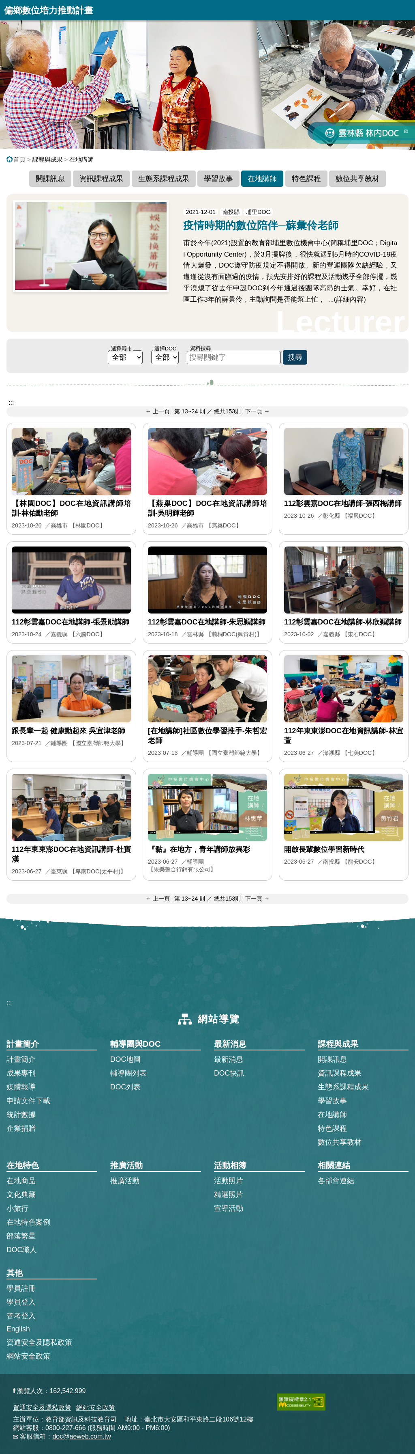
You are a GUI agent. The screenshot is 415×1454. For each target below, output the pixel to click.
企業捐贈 (21, 1128)
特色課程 (306, 179)
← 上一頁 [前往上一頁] (157, 411)
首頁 (16, 159)
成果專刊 (21, 1073)
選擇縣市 (121, 349)
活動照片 (228, 1181)
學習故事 (218, 179)
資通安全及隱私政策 (39, 1342)
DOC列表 (125, 1087)
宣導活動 (228, 1208)
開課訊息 (50, 179)
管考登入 (21, 1315)
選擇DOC (165, 349)
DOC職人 (21, 1250)
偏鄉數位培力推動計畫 (48, 10)
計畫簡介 (21, 1059)
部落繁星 (21, 1236)
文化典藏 (21, 1194)
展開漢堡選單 (405, 10)
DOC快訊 (229, 1073)
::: (11, 402)
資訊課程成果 (101, 179)
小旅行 (17, 1208)
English (18, 1329)
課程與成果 (47, 159)
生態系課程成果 (163, 179)
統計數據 (21, 1114)
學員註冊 (21, 1287)
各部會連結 (336, 1181)
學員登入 (21, 1301)
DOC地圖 (125, 1059)
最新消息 (228, 1059)
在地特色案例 (28, 1222)
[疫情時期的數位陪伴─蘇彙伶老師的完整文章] (207, 263)
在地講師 (81, 159)
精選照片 (228, 1194)
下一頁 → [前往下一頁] (257, 411)
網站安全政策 (28, 1356)
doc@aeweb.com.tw (81, 1436)
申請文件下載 (28, 1101)
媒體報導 (21, 1087)
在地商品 (21, 1181)
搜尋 (295, 357)
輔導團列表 (128, 1073)
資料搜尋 (200, 348)
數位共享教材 (357, 179)
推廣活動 (124, 1181)
